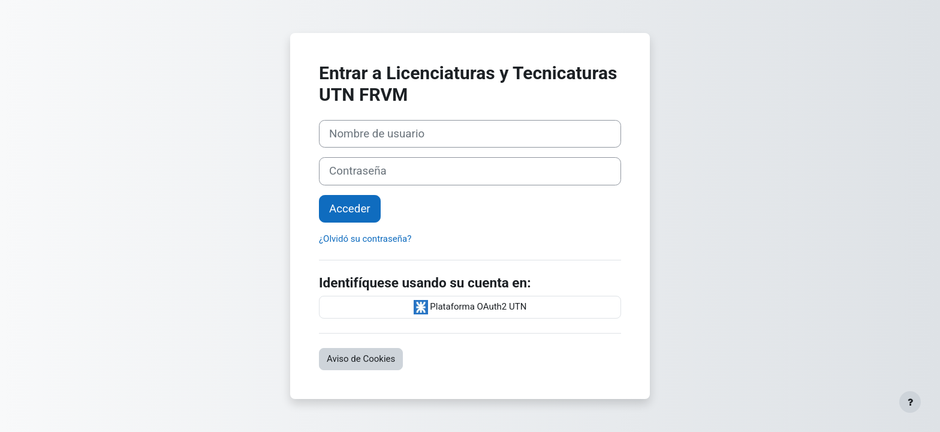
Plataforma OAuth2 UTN (470, 307)
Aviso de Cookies (361, 358)
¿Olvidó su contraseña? (365, 238)
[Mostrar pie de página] (910, 402)
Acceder (349, 208)
